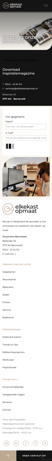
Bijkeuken (8, 287)
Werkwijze (8, 360)
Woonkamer (9, 279)
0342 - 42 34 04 (12, 84)
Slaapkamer (8, 272)
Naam (26, 124)
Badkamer (8, 317)
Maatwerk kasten (11, 337)
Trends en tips (10, 344)
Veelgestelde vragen (13, 394)
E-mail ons (8, 254)
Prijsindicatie (9, 367)
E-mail (26, 136)
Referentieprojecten (13, 352)
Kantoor (6, 310)
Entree (6, 302)
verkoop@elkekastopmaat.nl (20, 88)
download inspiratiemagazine (22, 60)
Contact (6, 409)
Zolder (5, 294)
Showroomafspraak (12, 387)
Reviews (7, 402)
